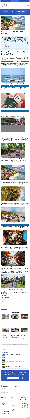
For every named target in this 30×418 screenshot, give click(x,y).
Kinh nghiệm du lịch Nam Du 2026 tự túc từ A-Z (11, 356)
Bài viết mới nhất (5, 352)
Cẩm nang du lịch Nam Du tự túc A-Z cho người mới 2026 (13, 354)
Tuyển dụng (12, 400)
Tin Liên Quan (15, 312)
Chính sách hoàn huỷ (13, 406)
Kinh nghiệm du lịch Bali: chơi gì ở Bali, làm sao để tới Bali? (5, 323)
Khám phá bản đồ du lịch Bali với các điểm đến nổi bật (24, 336)
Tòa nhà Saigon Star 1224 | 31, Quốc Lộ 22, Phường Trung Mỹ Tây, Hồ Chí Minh (10, 386)
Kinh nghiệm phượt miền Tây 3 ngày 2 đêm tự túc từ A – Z (13, 366)
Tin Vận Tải (3, 349)
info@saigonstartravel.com (4, 388)
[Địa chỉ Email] (15, 378)
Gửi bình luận (4, 309)
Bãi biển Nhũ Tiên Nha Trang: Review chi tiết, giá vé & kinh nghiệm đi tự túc (15, 361)
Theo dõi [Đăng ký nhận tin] (21, 378)
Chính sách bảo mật (13, 405)
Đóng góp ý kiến (12, 401)
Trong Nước (3, 346)
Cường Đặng (10, 44)
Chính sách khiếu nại (13, 410)
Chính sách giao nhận (13, 409)
